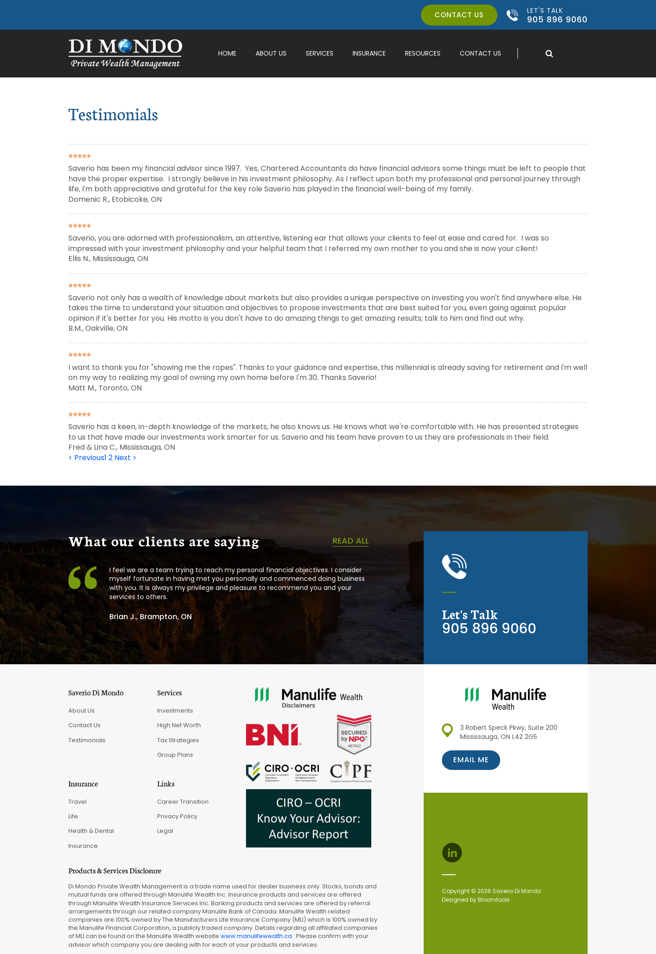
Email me (471, 759)
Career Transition (183, 804)
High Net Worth (179, 728)
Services (319, 53)
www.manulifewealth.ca (256, 936)
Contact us (459, 15)
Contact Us (480, 53)
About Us (271, 53)
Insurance (369, 53)
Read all (351, 540)
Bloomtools (494, 903)
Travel (77, 804)
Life (73, 820)
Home (227, 53)
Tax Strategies (178, 743)
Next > (125, 457)
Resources (423, 53)
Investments (175, 714)
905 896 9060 (557, 15)
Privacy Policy (177, 820)
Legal (165, 834)
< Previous (86, 457)
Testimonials (87, 743)
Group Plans (175, 758)
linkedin (452, 853)
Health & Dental (91, 834)
